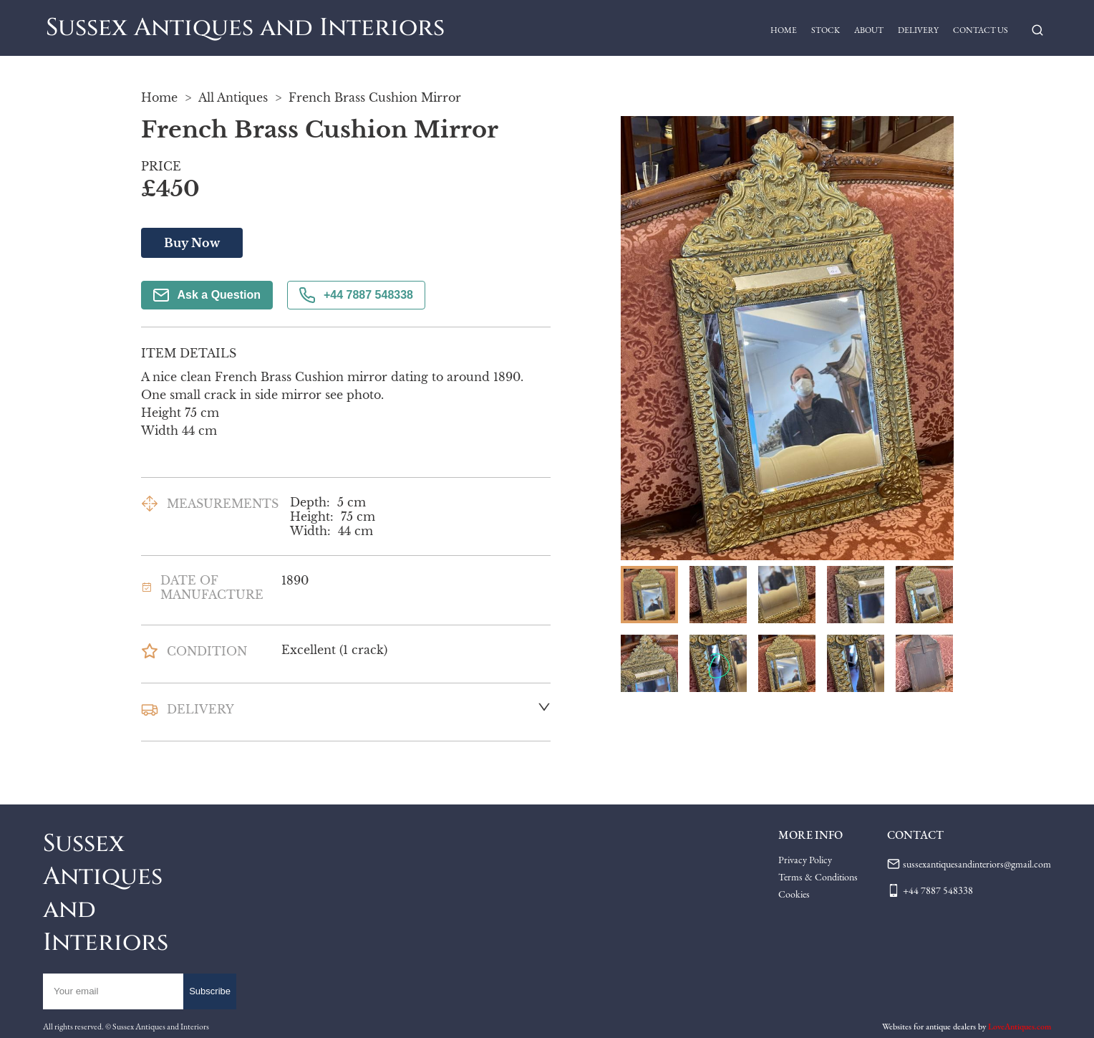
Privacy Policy (805, 859)
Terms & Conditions (818, 876)
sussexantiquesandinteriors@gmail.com (977, 863)
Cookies (794, 894)
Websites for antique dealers (929, 1026)
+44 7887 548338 (356, 295)
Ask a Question (207, 295)
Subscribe (210, 991)
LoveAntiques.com (1019, 1026)
